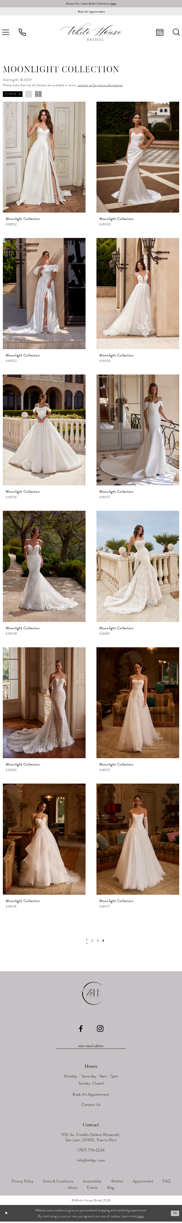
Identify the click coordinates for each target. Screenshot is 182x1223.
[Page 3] (98, 941)
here (140, 1217)
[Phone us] (22, 33)
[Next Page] (105, 941)
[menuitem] (22, 33)
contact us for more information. (100, 85)
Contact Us (91, 1106)
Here (117, 3)
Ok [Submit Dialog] (174, 1214)
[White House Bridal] (91, 33)
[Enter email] (91, 1047)
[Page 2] (92, 941)
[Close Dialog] (7, 1215)
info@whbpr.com (91, 1162)
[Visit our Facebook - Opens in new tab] (81, 1029)
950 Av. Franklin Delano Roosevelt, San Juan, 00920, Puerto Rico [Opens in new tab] (91, 1139)
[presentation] (44, 158)
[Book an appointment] (91, 12)
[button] (13, 95)
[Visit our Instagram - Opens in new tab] (100, 1029)
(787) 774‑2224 (91, 1152)
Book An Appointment (91, 1096)
